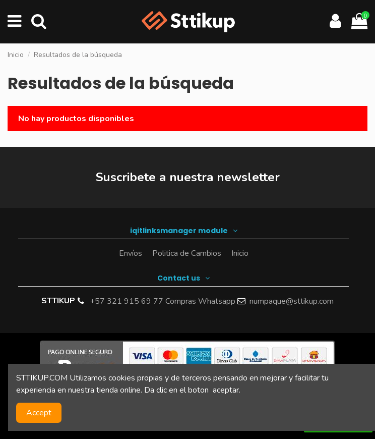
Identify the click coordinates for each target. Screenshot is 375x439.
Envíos (130, 253)
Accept (38, 412)
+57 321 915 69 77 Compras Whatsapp (162, 301)
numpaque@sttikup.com (291, 301)
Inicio (239, 253)
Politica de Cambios (186, 253)
